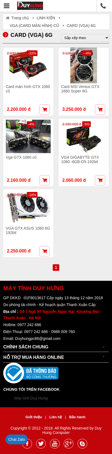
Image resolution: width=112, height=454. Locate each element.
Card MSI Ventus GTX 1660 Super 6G (80, 88)
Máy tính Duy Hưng (31, 398)
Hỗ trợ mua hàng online (33, 357)
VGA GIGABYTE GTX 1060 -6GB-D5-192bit (80, 159)
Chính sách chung (26, 347)
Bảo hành (77, 417)
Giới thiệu (34, 417)
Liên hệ (56, 417)
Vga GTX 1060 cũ (21, 157)
